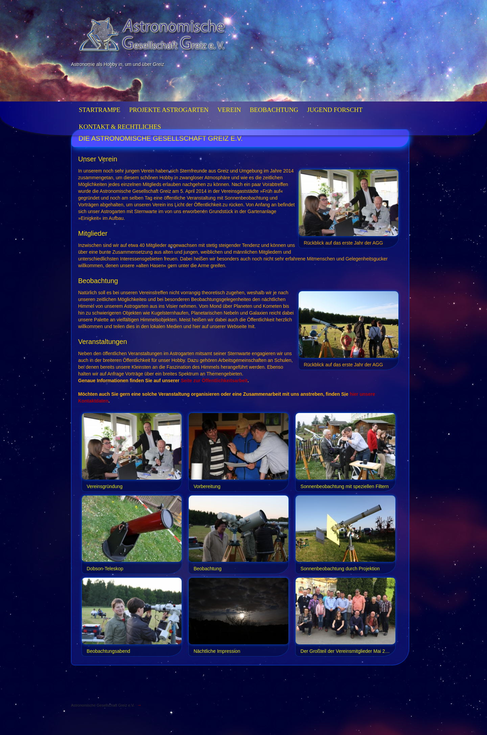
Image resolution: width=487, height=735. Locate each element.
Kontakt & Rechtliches (120, 126)
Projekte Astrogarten (169, 109)
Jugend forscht (335, 109)
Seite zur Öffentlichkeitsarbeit (214, 380)
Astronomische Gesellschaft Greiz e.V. (102, 705)
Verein (229, 109)
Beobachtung (274, 109)
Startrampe (99, 109)
